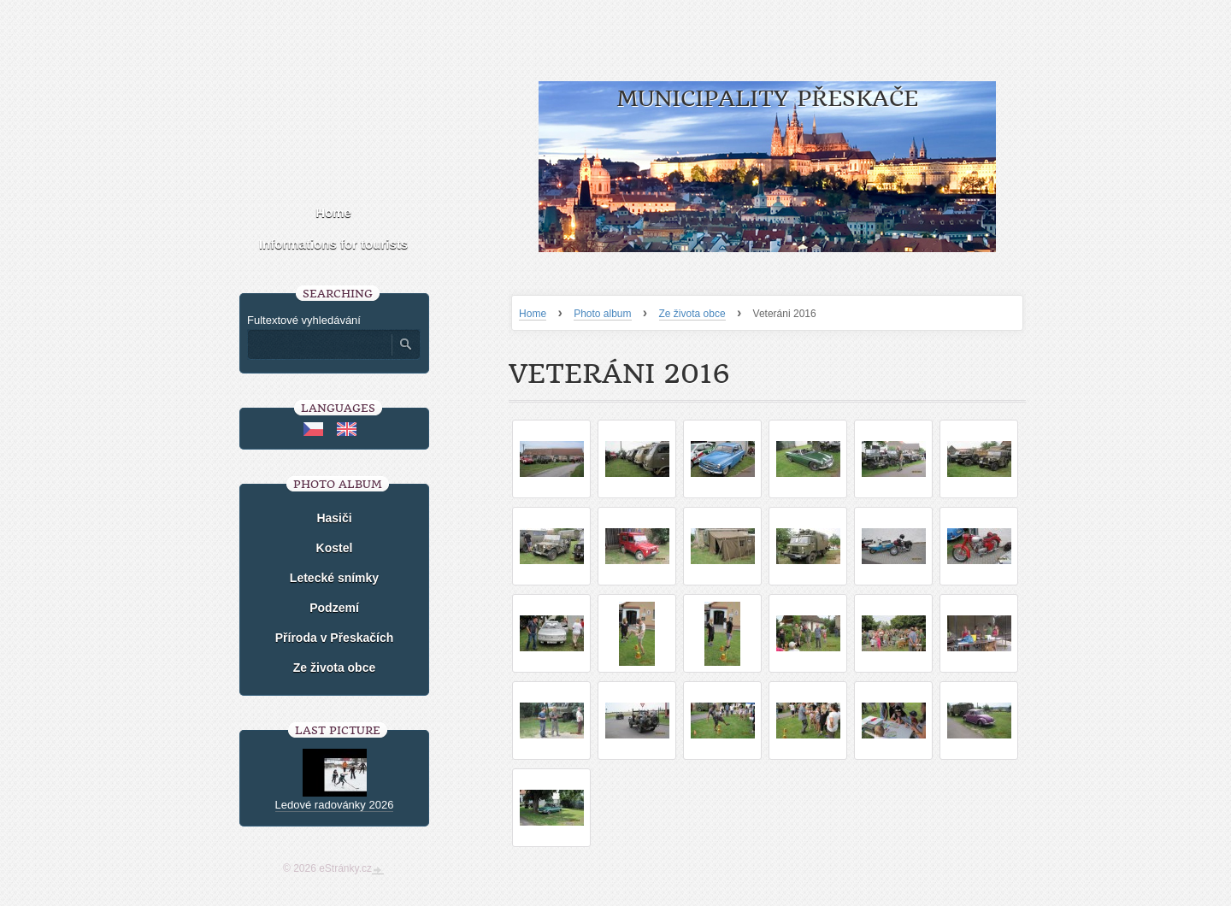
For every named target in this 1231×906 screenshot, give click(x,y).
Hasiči (333, 518)
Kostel (334, 548)
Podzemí (334, 608)
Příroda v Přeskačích (334, 637)
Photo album (602, 314)
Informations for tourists (333, 244)
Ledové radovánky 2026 (334, 804)
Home (532, 314)
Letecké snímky (334, 578)
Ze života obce (692, 314)
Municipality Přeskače (767, 98)
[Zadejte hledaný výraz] (319, 344)
